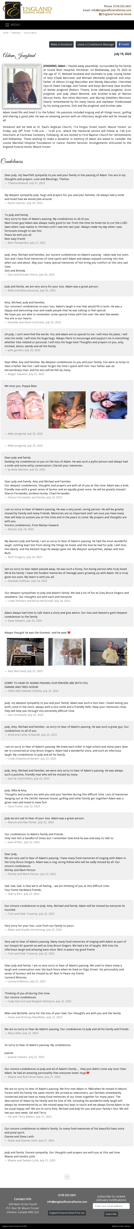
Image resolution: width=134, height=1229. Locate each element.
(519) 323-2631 (122, 6)
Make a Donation (61, 44)
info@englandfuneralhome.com (111, 10)
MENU (12, 24)
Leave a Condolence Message (95, 44)
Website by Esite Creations (121, 1226)
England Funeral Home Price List (67, 1212)
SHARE (124, 44)
